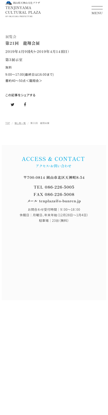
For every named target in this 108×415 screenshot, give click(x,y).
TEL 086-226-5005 (54, 187)
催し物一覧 (20, 123)
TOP (7, 123)
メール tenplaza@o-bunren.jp (54, 200)
